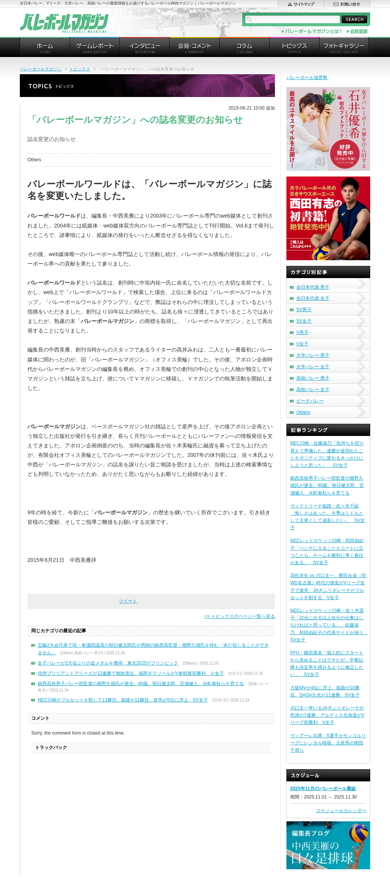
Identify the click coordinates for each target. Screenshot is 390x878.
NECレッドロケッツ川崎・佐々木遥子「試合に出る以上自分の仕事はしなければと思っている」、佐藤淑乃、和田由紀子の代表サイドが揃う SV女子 (329, 625)
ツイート (128, 601)
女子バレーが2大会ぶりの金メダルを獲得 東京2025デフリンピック (108, 663)
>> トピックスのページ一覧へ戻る (240, 616)
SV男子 (304, 309)
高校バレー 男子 (312, 378)
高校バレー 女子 (312, 389)
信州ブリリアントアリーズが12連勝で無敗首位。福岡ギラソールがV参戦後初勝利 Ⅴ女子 (131, 673)
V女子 (302, 344)
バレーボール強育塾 (307, 77)
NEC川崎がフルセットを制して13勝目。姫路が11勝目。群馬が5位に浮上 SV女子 (123, 700)
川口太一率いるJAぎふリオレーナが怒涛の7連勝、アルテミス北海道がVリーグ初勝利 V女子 (327, 715)
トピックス (79, 69)
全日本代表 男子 (312, 287)
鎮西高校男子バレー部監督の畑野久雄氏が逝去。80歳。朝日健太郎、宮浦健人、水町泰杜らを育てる (141, 683)
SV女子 (304, 321)
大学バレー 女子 (312, 366)
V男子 (302, 332)
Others (303, 412)
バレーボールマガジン (41, 69)
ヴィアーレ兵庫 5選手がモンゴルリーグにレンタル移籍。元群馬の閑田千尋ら (328, 743)
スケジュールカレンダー (341, 810)
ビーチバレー (310, 401)
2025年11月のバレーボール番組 (323, 788)
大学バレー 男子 (312, 355)
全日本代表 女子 (312, 298)
